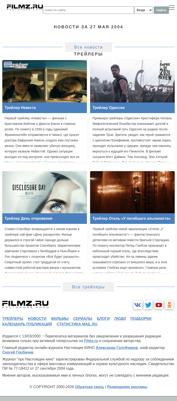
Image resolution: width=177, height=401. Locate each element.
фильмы (59, 319)
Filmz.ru (91, 341)
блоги (103, 319)
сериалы (82, 319)
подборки (140, 319)
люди (120, 319)
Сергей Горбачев (17, 352)
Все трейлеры (88, 287)
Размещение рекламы (127, 387)
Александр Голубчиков (117, 348)
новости (37, 319)
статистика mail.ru (77, 324)
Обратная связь (89, 387)
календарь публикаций (27, 324)
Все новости (88, 47)
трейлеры (12, 319)
